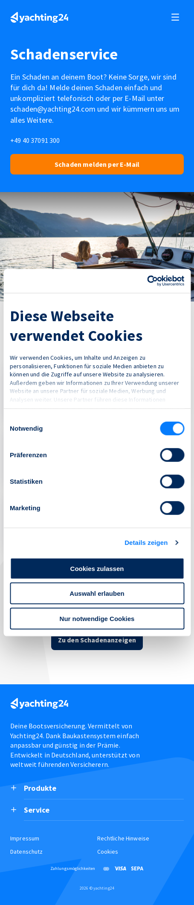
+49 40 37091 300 (35, 140)
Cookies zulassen (97, 568)
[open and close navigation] (175, 17)
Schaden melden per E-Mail (97, 164)
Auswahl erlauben (96, 593)
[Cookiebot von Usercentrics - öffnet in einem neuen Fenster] (147, 281)
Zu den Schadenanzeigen (97, 640)
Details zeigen (146, 542)
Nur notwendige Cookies (97, 618)
